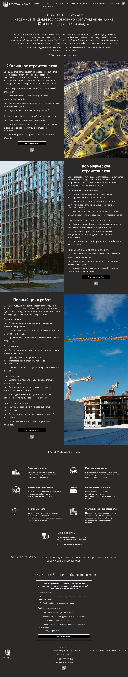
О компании (48, 4)
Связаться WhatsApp (32, 143)
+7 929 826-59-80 (114, 4)
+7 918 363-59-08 (99, 4)
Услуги (59, 3)
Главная (36, 3)
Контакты (85, 3)
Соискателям (71, 3)
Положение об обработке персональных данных (107, 651)
